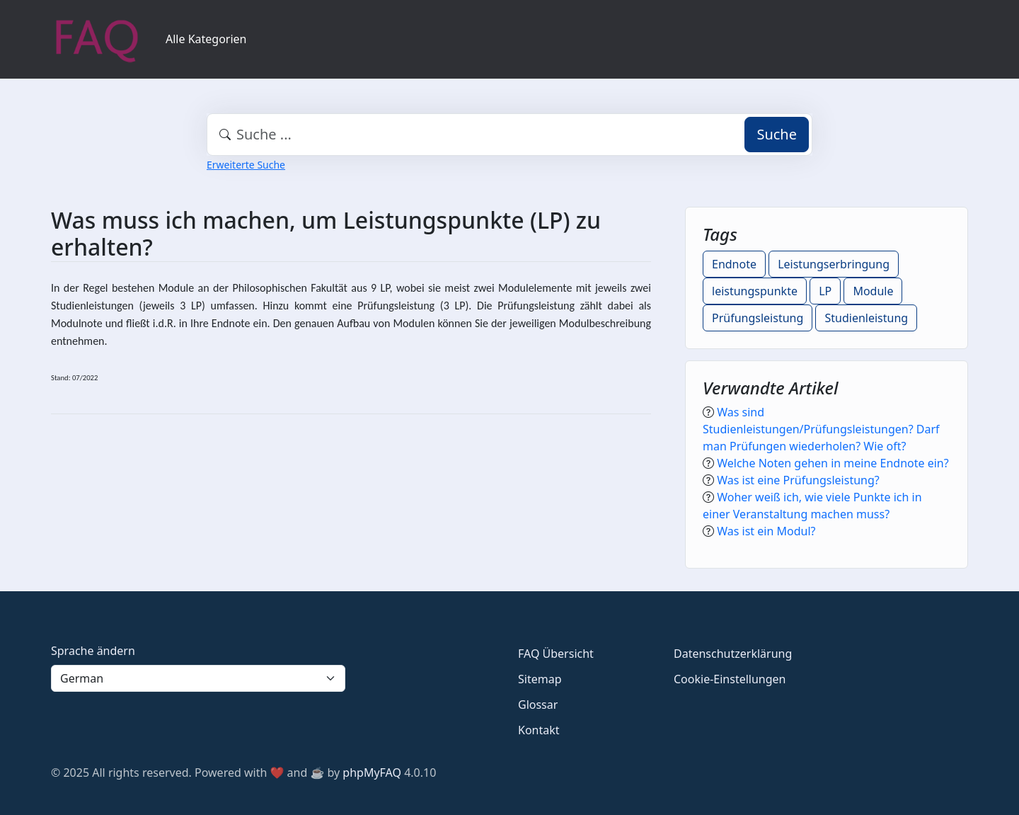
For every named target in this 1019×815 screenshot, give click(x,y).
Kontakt (539, 730)
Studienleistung (866, 318)
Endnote (734, 264)
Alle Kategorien (206, 39)
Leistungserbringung (834, 264)
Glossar (538, 704)
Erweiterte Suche (246, 164)
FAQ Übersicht (556, 653)
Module (873, 291)
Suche (776, 134)
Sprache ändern (93, 651)
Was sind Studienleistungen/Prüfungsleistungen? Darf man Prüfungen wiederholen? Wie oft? (821, 429)
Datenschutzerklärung (733, 653)
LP (825, 291)
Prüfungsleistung (757, 318)
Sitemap (540, 679)
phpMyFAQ (371, 772)
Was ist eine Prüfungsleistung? (798, 480)
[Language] (198, 678)
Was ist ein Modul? (766, 531)
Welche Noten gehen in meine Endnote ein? (832, 463)
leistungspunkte (755, 291)
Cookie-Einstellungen (729, 679)
